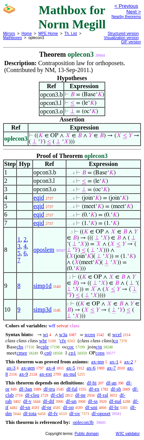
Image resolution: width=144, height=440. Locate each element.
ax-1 (114, 361)
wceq (89, 334)
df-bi (91, 383)
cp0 (47, 353)
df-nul (115, 401)
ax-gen (28, 368)
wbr (43, 340)
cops (99, 353)
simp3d (42, 309)
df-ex (94, 389)
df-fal (72, 389)
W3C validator (128, 434)
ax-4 (50, 368)
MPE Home (48, 33)
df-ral (102, 395)
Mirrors (9, 33)
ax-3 (11, 368)
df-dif (49, 401)
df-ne (80, 395)
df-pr (46, 407)
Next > (133, 12)
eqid (38, 197)
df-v (27, 401)
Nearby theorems (126, 17)
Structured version (123, 33)
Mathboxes (12, 38)
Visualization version (121, 38)
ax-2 (128, 361)
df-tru (49, 389)
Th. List (71, 33)
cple (44, 347)
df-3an (25, 389)
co (115, 340)
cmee (22, 353)
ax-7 (111, 368)
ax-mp (97, 361)
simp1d (42, 285)
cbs (20, 347)
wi (45, 334)
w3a (63, 334)
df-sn (25, 407)
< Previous (126, 6)
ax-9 (23, 374)
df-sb (116, 389)
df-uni (91, 407)
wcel (117, 334)
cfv (63, 340)
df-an (111, 383)
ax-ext (46, 374)
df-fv (53, 413)
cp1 (72, 353)
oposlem (43, 249)
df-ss (93, 401)
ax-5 (70, 368)
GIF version (131, 42)
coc (70, 347)
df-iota (29, 413)
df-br (114, 407)
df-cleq (32, 395)
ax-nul (69, 374)
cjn (99, 347)
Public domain (86, 434)
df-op (68, 407)
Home (27, 33)
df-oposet (100, 413)
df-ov (75, 413)
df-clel (57, 395)
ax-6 (91, 368)
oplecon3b (83, 422)
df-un (71, 401)
